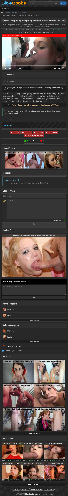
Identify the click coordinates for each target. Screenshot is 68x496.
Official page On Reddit (14, 346)
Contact (16, 489)
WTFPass (11, 125)
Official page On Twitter (14, 351)
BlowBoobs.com (31, 494)
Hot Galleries (8, 438)
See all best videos (34, 433)
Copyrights (25, 489)
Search (63, 3)
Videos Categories (10, 303)
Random (38, 32)
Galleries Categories (11, 325)
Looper (29, 32)
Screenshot (49, 32)
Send (34, 297)
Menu (6, 9)
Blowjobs (10, 29)
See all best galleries (34, 484)
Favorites (19, 32)
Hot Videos (7, 356)
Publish (34, 224)
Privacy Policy (49, 489)
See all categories (34, 320)
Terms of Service (36, 489)
